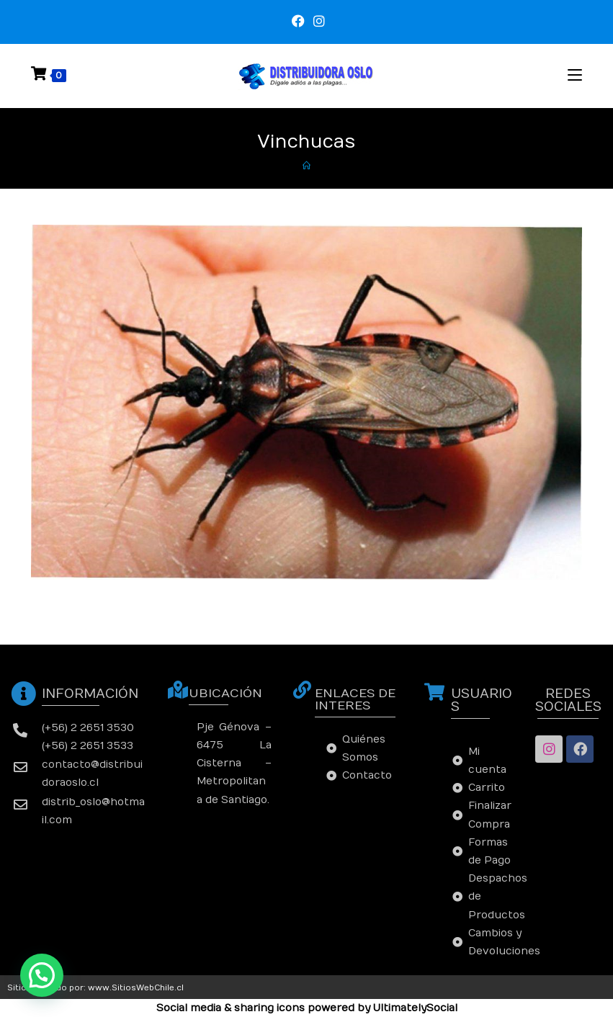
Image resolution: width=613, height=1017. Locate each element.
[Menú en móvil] (575, 75)
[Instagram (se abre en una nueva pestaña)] (317, 21)
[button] (41, 975)
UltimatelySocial (415, 1008)
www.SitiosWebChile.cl (136, 988)
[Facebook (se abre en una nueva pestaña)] (298, 21)
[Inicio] (306, 166)
